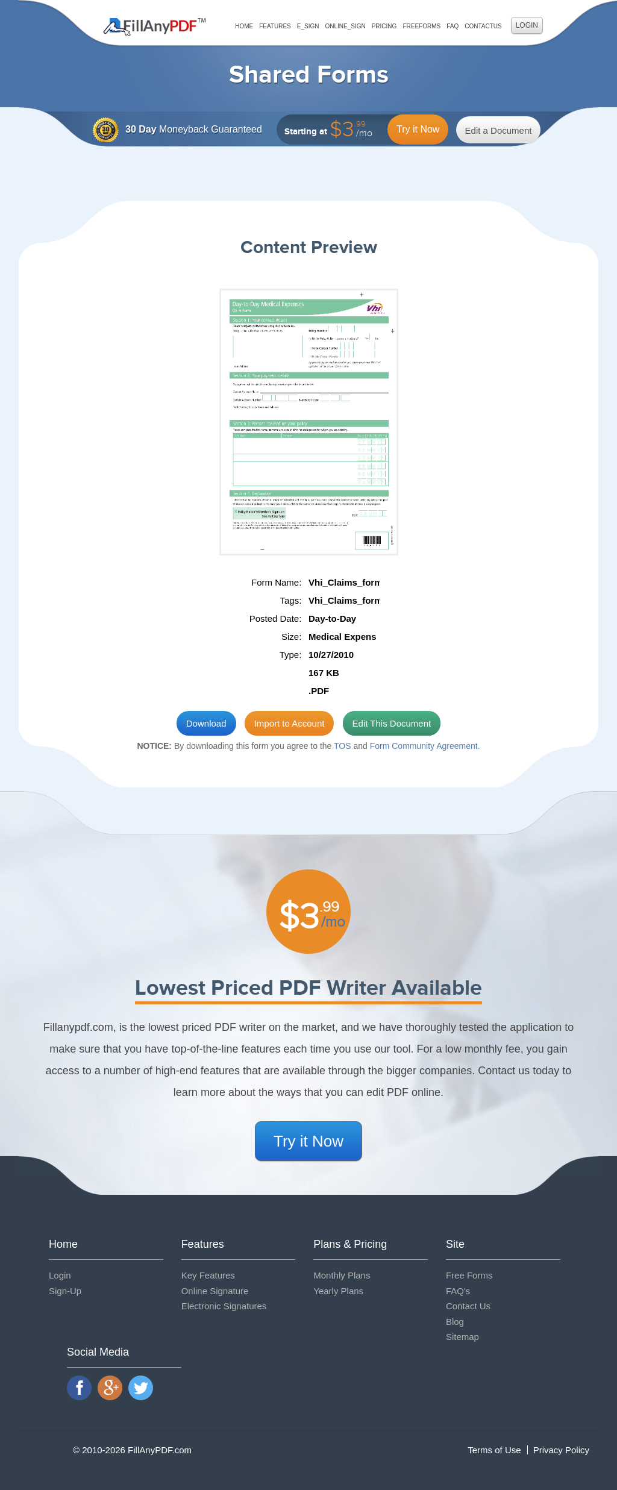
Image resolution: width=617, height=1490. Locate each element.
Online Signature (215, 1291)
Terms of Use (494, 1450)
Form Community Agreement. (425, 746)
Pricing (384, 26)
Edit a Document (498, 130)
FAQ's (458, 1291)
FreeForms (421, 26)
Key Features (208, 1275)
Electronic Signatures (224, 1306)
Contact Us (468, 1306)
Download (206, 723)
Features (275, 26)
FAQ (452, 26)
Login (527, 25)
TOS (342, 746)
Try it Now (417, 129)
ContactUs (483, 26)
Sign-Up (65, 1291)
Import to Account (289, 723)
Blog (455, 1321)
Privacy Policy (561, 1450)
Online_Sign (345, 26)
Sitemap (462, 1337)
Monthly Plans (341, 1275)
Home (244, 26)
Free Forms (469, 1275)
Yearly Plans (338, 1291)
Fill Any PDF (154, 27)
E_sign (308, 26)
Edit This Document (391, 723)
